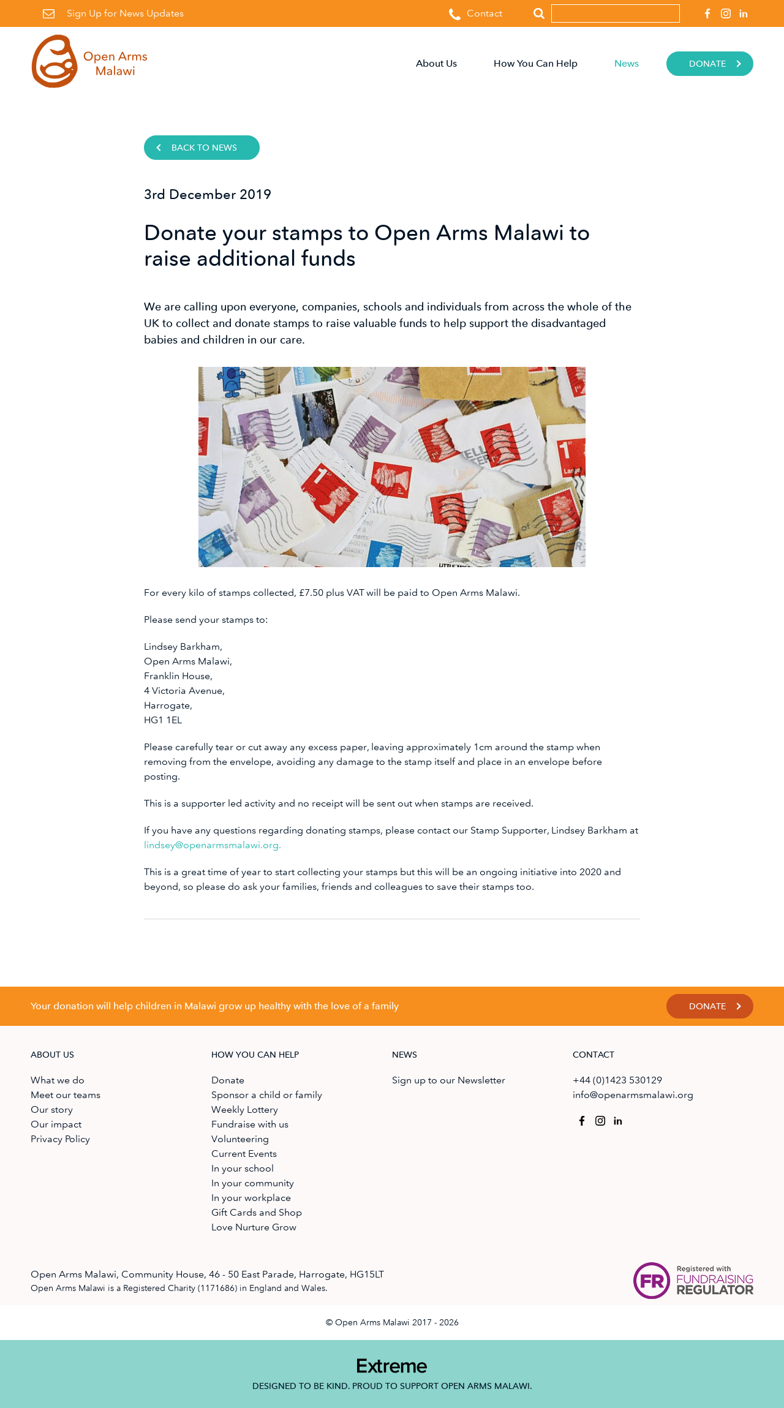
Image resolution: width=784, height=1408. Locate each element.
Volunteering (240, 1139)
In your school (242, 1168)
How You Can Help (536, 63)
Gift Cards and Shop (256, 1212)
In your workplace (251, 1197)
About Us (436, 63)
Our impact (56, 1124)
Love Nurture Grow (253, 1227)
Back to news (204, 148)
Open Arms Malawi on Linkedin (742, 9)
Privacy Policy (60, 1139)
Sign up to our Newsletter (448, 1080)
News (626, 63)
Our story (52, 1109)
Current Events (244, 1153)
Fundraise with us (249, 1124)
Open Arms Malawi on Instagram (724, 9)
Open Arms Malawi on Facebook (705, 9)
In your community (252, 1183)
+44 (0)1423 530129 (617, 1080)
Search (539, 14)
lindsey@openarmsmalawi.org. (212, 845)
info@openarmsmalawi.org (633, 1095)
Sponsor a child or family (266, 1095)
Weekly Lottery (244, 1109)
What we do (58, 1080)
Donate (707, 64)
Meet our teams (65, 1095)
